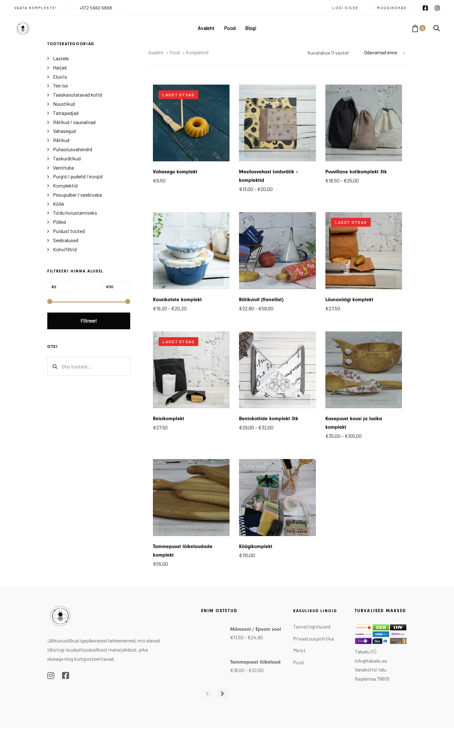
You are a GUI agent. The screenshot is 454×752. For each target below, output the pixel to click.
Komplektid (65, 185)
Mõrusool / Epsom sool (255, 629)
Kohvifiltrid (65, 249)
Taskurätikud (67, 158)
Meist (299, 650)
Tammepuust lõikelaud (255, 662)
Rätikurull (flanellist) (261, 299)
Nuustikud (64, 104)
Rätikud (61, 140)
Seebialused (65, 240)
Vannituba (63, 167)
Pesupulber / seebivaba (77, 195)
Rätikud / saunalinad (74, 122)
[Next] (219, 694)
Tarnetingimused (312, 627)
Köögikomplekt (255, 546)
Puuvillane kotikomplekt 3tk (356, 172)
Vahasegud (64, 131)
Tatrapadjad (66, 113)
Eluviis (60, 77)
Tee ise (60, 85)
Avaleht (156, 52)
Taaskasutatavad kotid (77, 95)
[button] (437, 28)
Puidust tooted (69, 231)
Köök (58, 204)
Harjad (60, 67)
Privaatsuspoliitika (313, 639)
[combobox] (385, 52)
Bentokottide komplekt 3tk (268, 418)
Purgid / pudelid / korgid (77, 176)
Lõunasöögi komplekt (349, 299)
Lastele (61, 58)
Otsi (55, 366)
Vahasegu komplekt (175, 172)
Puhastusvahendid (72, 149)
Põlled (59, 222)
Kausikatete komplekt (177, 299)
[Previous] (206, 694)
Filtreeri (88, 321)
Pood (175, 52)
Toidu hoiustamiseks (75, 213)
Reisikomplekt (168, 418)
